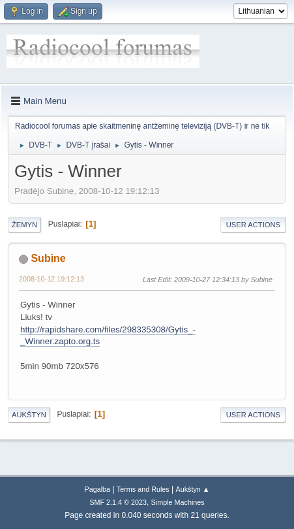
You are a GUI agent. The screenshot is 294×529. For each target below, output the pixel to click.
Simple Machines (178, 502)
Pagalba (97, 489)
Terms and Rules (143, 489)
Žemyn (24, 225)
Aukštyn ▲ (193, 489)
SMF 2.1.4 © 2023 (118, 502)
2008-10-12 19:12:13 (51, 279)
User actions (253, 225)
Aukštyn (29, 415)
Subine (48, 258)
